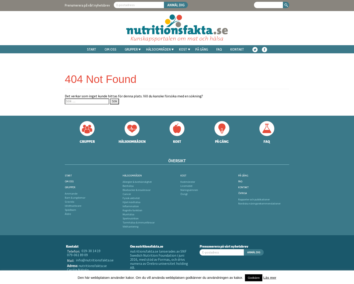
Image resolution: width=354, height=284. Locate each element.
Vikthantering (130, 226)
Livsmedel (186, 186)
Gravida (69, 201)
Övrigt (184, 194)
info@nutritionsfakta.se (95, 260)
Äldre (68, 214)
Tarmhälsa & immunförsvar (139, 222)
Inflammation (131, 206)
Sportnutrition (131, 218)
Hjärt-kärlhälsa (131, 202)
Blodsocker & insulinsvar (137, 190)
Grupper (133, 49)
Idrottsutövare (73, 205)
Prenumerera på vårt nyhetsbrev (87, 5)
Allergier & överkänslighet (137, 181)
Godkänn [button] (254, 277)
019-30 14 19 (91, 251)
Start (91, 49)
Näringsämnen (189, 190)
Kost (184, 49)
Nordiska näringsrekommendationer (259, 203)
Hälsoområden (160, 49)
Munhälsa (128, 214)
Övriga (242, 193)
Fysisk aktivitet (131, 198)
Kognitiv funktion (132, 210)
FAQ (219, 49)
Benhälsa (128, 186)
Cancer (127, 194)
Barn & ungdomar (75, 197)
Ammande (71, 193)
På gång (201, 49)
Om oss (110, 49)
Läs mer (269, 277)
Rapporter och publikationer (254, 199)
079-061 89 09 (77, 255)
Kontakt (237, 49)
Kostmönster (187, 181)
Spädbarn (70, 209)
